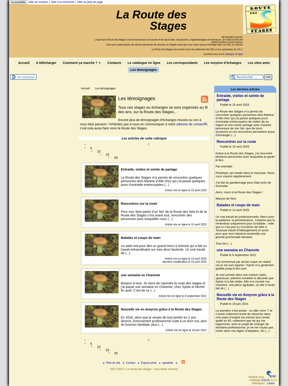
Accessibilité (18, 2)
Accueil (23, 63)
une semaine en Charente (238, 250)
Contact (129, 362)
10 (99, 151)
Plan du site (112, 362)
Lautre (270, 383)
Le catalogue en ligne (144, 63)
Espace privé (147, 362)
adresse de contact (190, 124)
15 (107, 154)
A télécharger (46, 63)
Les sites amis (259, 63)
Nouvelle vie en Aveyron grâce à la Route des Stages (245, 297)
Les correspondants (182, 63)
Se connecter (26, 77)
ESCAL (265, 380)
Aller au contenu (38, 2)
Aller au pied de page (90, 2)
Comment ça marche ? (82, 63)
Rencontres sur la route (236, 142)
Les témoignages (143, 70)
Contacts (114, 63)
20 (116, 157)
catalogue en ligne (234, 54)
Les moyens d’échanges (222, 63)
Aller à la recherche (62, 2)
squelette (166, 362)
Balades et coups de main (238, 205)
